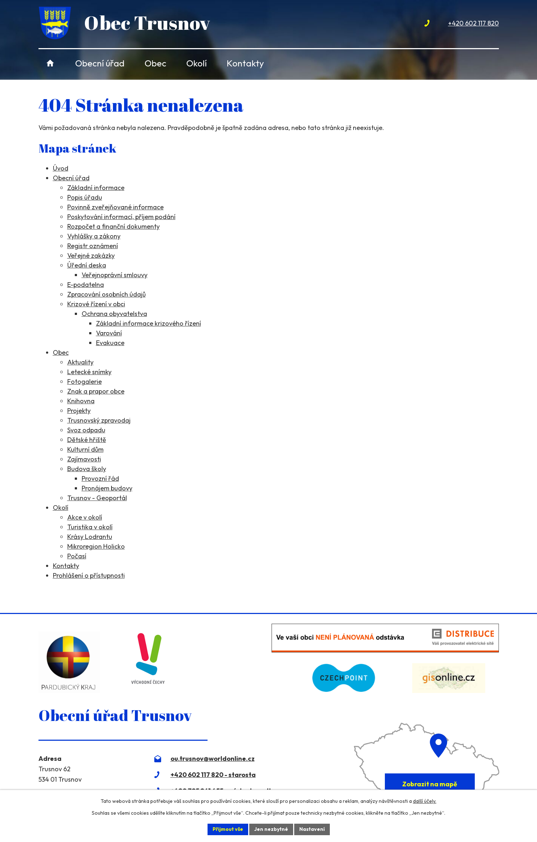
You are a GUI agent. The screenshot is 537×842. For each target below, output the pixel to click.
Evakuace (110, 343)
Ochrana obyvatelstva (114, 314)
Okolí (196, 63)
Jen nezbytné (271, 829)
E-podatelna (85, 284)
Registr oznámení (92, 246)
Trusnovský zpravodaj (99, 420)
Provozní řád (100, 478)
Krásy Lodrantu (89, 536)
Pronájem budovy (107, 488)
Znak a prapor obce (95, 391)
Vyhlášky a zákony (93, 236)
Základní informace (95, 187)
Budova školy (86, 469)
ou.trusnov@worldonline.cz (212, 758)
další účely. (424, 801)
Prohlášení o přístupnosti (89, 575)
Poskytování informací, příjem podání (121, 217)
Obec (155, 63)
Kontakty (245, 63)
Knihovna (81, 401)
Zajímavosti (84, 459)
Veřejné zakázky (91, 255)
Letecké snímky (89, 372)
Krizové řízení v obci (96, 304)
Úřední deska (86, 265)
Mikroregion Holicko (96, 546)
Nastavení (312, 829)
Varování (109, 333)
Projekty (79, 410)
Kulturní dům (85, 449)
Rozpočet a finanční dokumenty (113, 226)
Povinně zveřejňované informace (115, 207)
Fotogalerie (84, 381)
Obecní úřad (99, 63)
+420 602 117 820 (473, 23)
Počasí (76, 556)
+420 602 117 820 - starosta (213, 775)
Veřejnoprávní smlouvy (114, 275)
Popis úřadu (84, 197)
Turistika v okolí (90, 527)
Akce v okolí (84, 517)
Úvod (50, 63)
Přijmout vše (228, 829)
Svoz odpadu (86, 430)
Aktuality (80, 362)
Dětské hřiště (86, 440)
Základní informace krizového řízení (148, 323)
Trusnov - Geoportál (97, 498)
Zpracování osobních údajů (106, 294)
